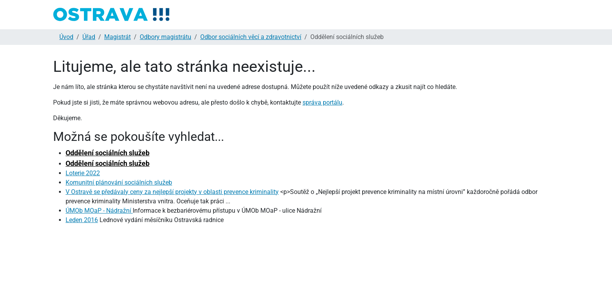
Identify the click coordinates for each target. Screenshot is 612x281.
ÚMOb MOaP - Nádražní (99, 210)
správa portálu (322, 102)
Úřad (88, 37)
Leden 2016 (82, 220)
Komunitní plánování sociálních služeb (119, 182)
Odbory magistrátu (165, 37)
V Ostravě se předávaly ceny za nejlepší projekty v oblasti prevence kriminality (172, 192)
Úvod (66, 37)
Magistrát (117, 37)
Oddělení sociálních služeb (107, 153)
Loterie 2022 (83, 173)
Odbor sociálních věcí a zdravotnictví (250, 37)
